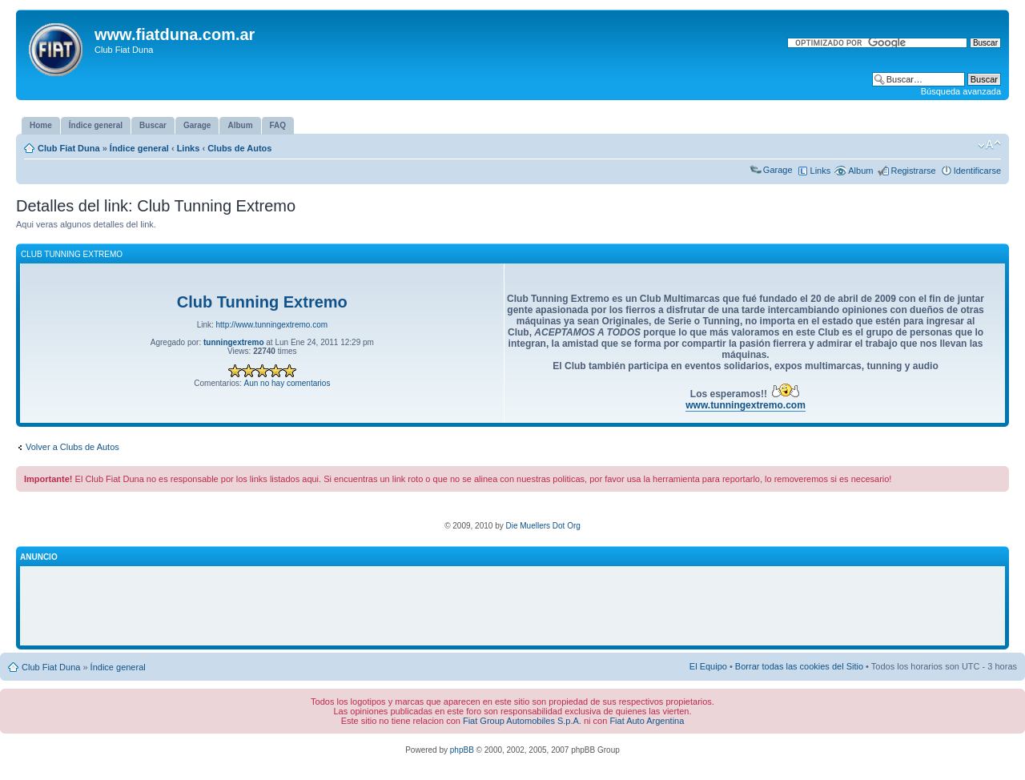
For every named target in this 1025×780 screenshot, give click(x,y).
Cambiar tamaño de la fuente (989, 145)
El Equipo (708, 666)
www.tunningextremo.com (745, 405)
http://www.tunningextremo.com (272, 324)
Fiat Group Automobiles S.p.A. (522, 721)
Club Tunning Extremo (262, 302)
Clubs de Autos (239, 148)
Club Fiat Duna (69, 148)
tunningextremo (233, 342)
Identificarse (977, 170)
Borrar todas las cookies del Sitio (799, 666)
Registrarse (912, 170)
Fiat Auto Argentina (646, 721)
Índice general (139, 148)
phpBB (462, 750)
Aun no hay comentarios (287, 383)
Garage (778, 170)
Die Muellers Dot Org (542, 525)
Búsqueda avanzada (961, 91)
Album (860, 170)
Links (188, 148)
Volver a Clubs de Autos (72, 447)
